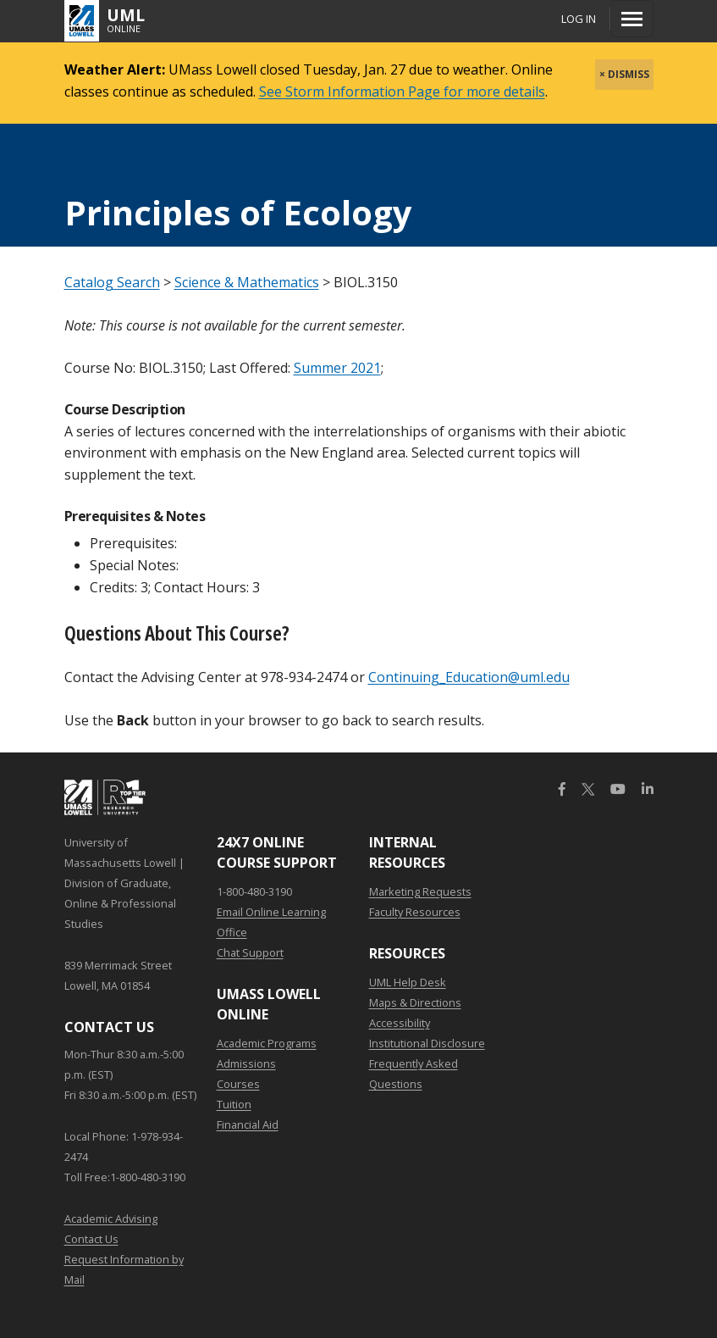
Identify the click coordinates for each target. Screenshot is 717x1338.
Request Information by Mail (124, 1269)
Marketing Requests (420, 891)
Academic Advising (110, 1218)
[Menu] (632, 18)
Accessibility (399, 1022)
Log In (578, 18)
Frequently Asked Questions (413, 1073)
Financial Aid (248, 1124)
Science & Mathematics (246, 282)
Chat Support (250, 952)
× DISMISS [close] (624, 74)
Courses (238, 1083)
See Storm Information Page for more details (402, 91)
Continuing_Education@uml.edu (469, 677)
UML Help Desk (407, 982)
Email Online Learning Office (271, 922)
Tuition (234, 1104)
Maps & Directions (415, 1002)
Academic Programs (267, 1043)
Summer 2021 (337, 367)
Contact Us (91, 1238)
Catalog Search (112, 282)
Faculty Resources (415, 911)
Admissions (246, 1063)
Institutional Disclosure (427, 1043)
